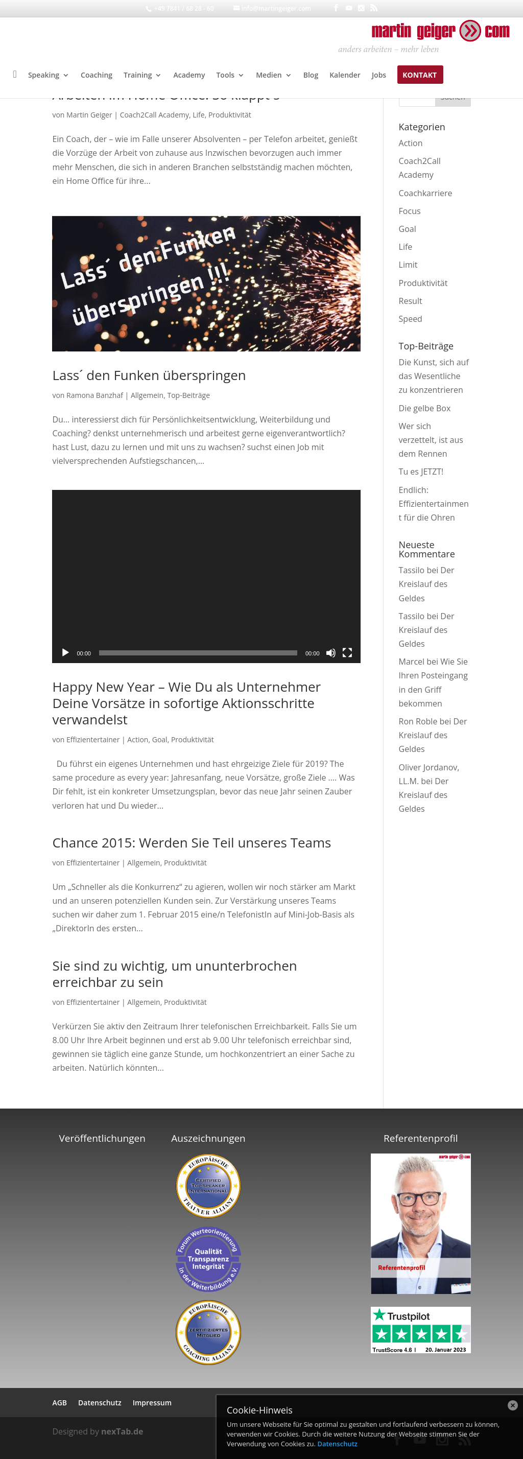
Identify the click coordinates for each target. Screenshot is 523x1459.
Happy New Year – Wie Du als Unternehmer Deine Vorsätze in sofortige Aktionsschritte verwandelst (186, 702)
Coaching (96, 76)
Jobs (379, 76)
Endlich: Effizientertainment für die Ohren (434, 503)
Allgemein (147, 395)
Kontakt (419, 76)
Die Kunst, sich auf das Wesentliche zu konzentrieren (434, 376)
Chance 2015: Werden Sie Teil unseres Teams (191, 842)
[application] (206, 576)
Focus (410, 211)
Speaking (43, 76)
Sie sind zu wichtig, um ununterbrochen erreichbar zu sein (174, 973)
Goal (160, 739)
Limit (408, 264)
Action (137, 739)
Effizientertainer (93, 739)
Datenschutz (337, 1443)
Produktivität (229, 115)
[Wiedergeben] (65, 653)
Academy (189, 76)
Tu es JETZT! (421, 471)
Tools (225, 76)
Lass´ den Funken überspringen (149, 375)
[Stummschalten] (331, 653)
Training (138, 76)
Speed (410, 318)
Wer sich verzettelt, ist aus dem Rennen (431, 439)
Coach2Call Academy (154, 115)
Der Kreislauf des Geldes (427, 583)
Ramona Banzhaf (94, 395)
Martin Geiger (89, 115)
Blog (310, 76)
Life (198, 115)
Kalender (345, 76)
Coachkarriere (426, 193)
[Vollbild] (347, 653)
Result (410, 301)
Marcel (412, 661)
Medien (269, 76)
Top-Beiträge (188, 395)
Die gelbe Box (425, 408)
